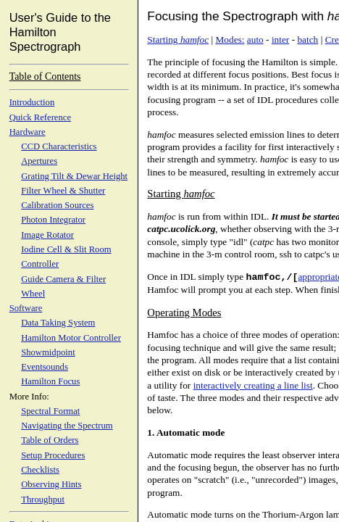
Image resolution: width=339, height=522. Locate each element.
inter (280, 39)
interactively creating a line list (253, 385)
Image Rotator (47, 235)
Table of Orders (49, 440)
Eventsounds (44, 367)
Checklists (40, 470)
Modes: (229, 39)
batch (307, 39)
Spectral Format (50, 411)
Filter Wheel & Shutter (63, 191)
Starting (178, 39)
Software (26, 308)
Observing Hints (51, 484)
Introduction (32, 102)
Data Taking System (58, 323)
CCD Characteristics (58, 146)
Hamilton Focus (50, 381)
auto (255, 39)
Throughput (42, 499)
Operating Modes (184, 312)
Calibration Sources (57, 205)
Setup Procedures (53, 455)
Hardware (27, 132)
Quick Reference (40, 117)
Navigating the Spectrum (67, 425)
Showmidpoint (48, 352)
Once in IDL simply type (222, 276)
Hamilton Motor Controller (71, 338)
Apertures (39, 161)
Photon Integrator (53, 220)
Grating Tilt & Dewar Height (74, 176)
